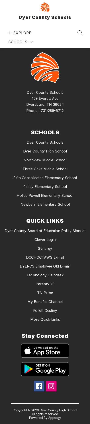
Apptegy (54, 418)
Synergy (45, 248)
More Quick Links (45, 319)
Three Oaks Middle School (45, 169)
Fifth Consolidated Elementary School (45, 178)
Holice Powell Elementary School (45, 195)
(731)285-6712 (51, 110)
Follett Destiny (45, 310)
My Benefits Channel (45, 301)
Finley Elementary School (45, 186)
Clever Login (45, 239)
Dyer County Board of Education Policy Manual (45, 231)
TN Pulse (45, 293)
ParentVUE (45, 284)
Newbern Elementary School (45, 204)
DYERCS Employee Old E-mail (45, 266)
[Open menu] (19, 33)
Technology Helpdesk (45, 275)
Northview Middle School (45, 160)
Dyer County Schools (45, 142)
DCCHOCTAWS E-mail (45, 257)
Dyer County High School (45, 151)
